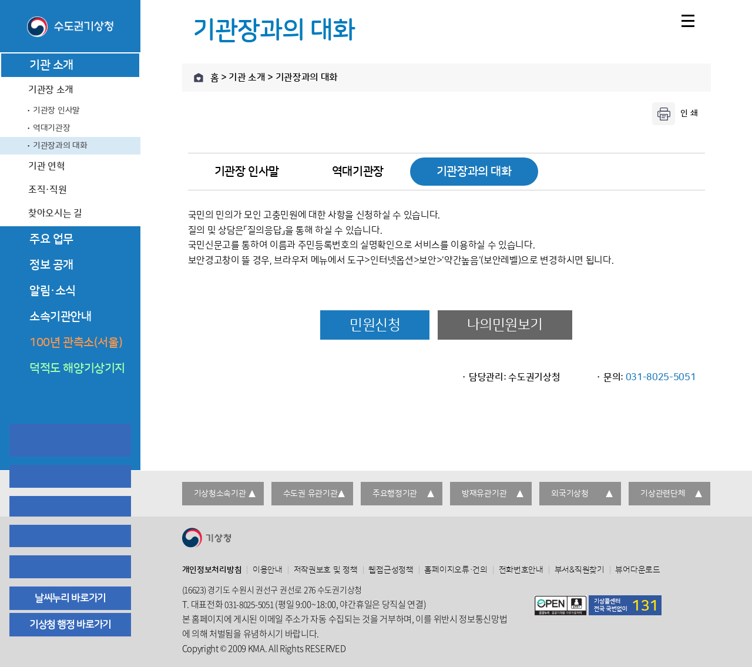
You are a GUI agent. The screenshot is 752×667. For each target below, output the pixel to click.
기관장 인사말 (56, 110)
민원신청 (375, 325)
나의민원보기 (505, 325)
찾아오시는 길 (55, 213)
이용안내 (268, 570)
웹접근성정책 (390, 570)
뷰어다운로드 (637, 570)
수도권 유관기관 (310, 493)
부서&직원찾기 (580, 570)
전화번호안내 (521, 570)
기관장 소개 (50, 90)
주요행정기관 (394, 493)
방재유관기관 (484, 493)
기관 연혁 (46, 166)
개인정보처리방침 (212, 570)
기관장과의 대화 (60, 145)
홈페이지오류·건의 (455, 570)
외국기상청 (570, 493)
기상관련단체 (662, 493)
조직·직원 (47, 190)
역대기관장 (51, 128)
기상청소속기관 (220, 493)
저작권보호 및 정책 (326, 570)
